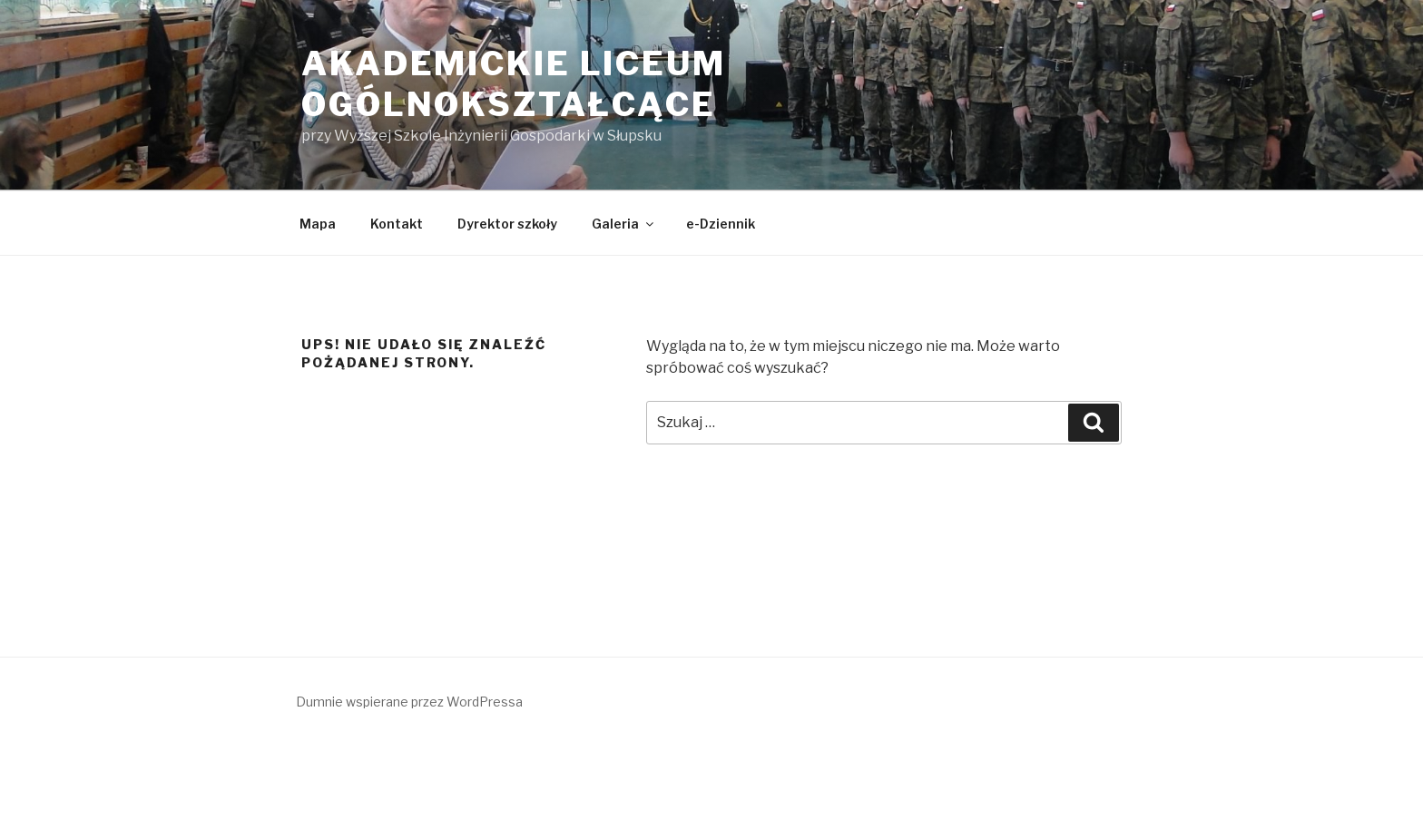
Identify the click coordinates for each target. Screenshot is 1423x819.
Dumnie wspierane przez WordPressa (409, 701)
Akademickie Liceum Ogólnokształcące (513, 84)
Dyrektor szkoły (507, 223)
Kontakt (396, 223)
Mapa (317, 223)
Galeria (624, 223)
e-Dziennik (720, 223)
